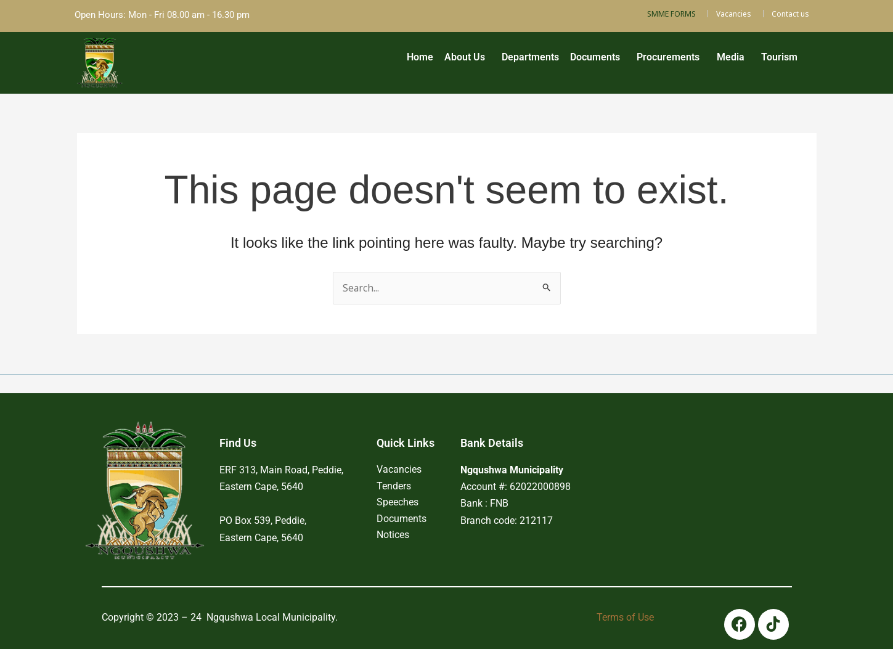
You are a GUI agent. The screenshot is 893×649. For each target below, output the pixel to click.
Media (719, 61)
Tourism (775, 61)
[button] (425, 61)
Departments (495, 61)
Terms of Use (625, 617)
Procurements (649, 61)
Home (370, 61)
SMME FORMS (671, 14)
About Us (422, 61)
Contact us (790, 14)
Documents (568, 61)
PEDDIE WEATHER (683, 464)
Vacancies (733, 14)
